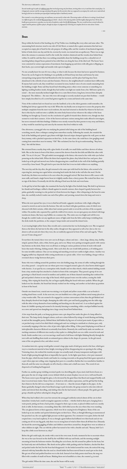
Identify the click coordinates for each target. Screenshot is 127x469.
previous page (28, 467)
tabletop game (45, 9)
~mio (69, 467)
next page (100, 467)
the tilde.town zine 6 (88, 467)
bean (62, 467)
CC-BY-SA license (70, 22)
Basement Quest (47, 20)
